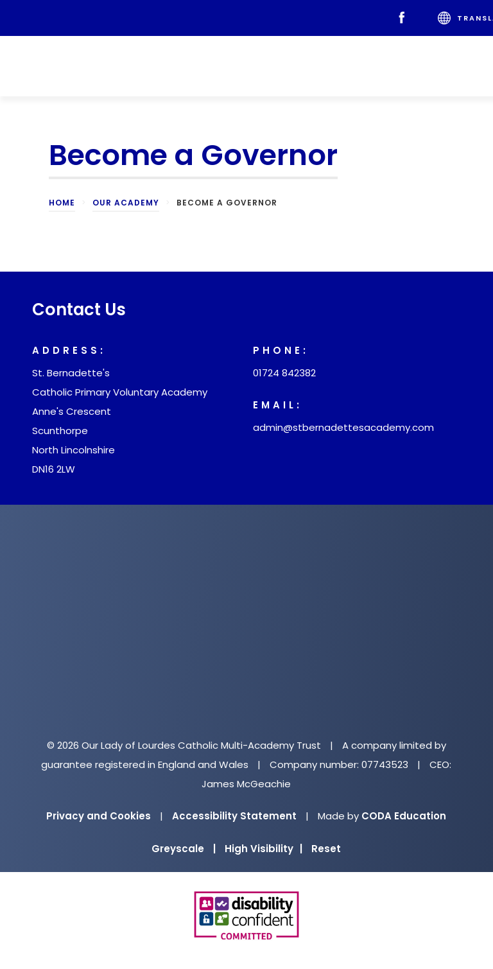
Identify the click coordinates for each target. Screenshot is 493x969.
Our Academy (125, 202)
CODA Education (403, 816)
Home (62, 202)
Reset (326, 848)
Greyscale (183, 848)
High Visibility (263, 848)
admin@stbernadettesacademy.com (343, 427)
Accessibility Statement (234, 816)
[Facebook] (404, 18)
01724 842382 (284, 373)
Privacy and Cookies (98, 816)
